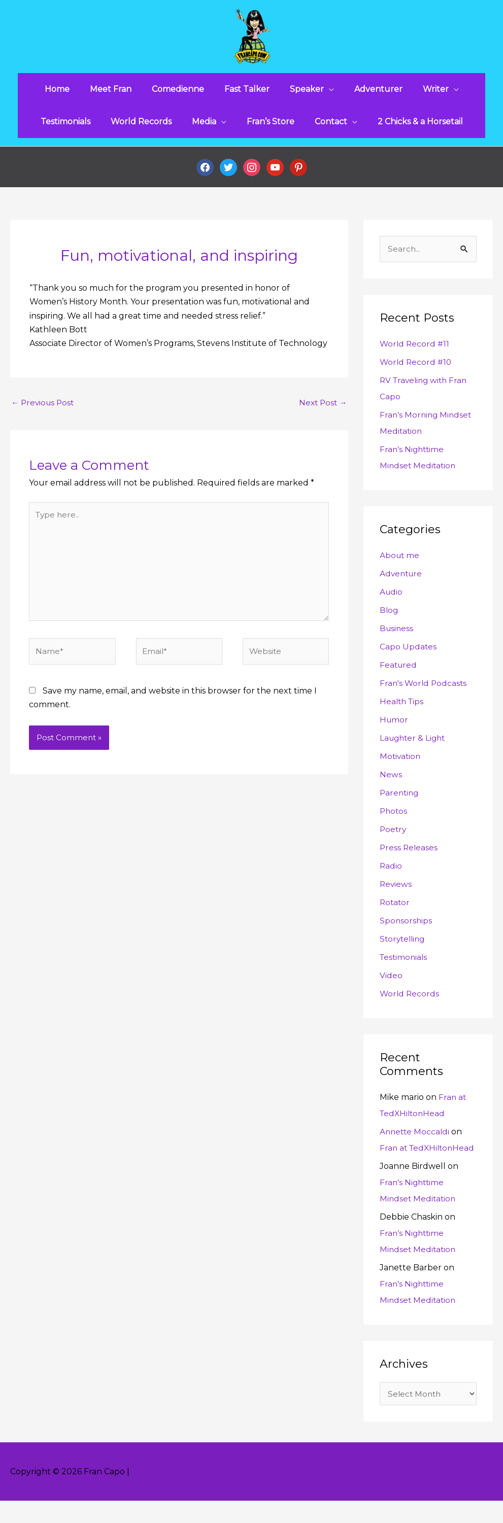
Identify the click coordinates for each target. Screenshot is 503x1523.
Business (397, 634)
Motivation (401, 762)
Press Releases (409, 853)
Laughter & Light (414, 743)
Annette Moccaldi (416, 1137)
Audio (392, 597)
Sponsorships (406, 926)
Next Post (322, 408)
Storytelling (404, 944)
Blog (389, 615)
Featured (399, 670)
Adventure (402, 579)
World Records (410, 999)
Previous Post (44, 408)
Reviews (396, 889)
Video (391, 981)
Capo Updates (408, 652)
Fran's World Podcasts (424, 689)
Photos (394, 816)
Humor (394, 725)
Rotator (395, 908)
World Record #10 (416, 367)
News (391, 780)
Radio (391, 871)
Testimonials (404, 962)
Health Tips (403, 707)
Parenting (400, 798)
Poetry (394, 835)
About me (400, 561)
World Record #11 (415, 349)
